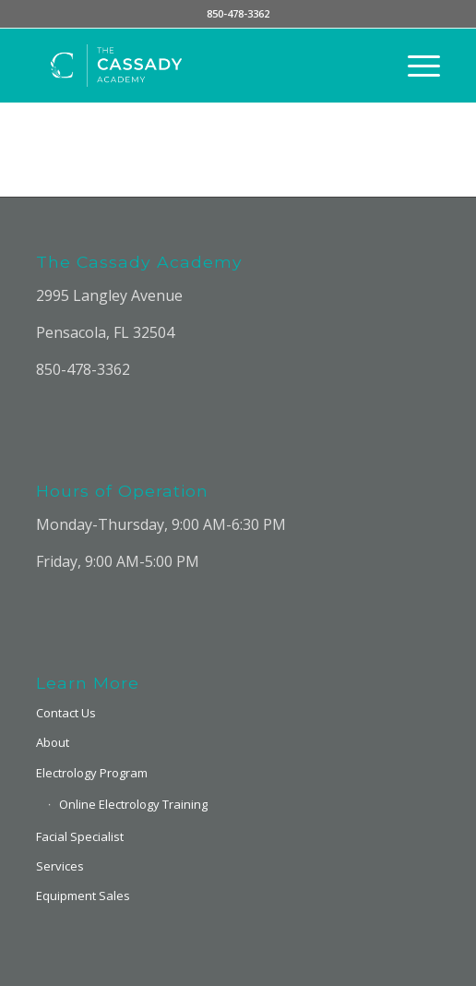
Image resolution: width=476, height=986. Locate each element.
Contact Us (66, 712)
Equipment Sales (83, 895)
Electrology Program (92, 772)
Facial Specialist (80, 836)
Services (60, 866)
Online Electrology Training (133, 804)
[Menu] (414, 65)
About (52, 742)
